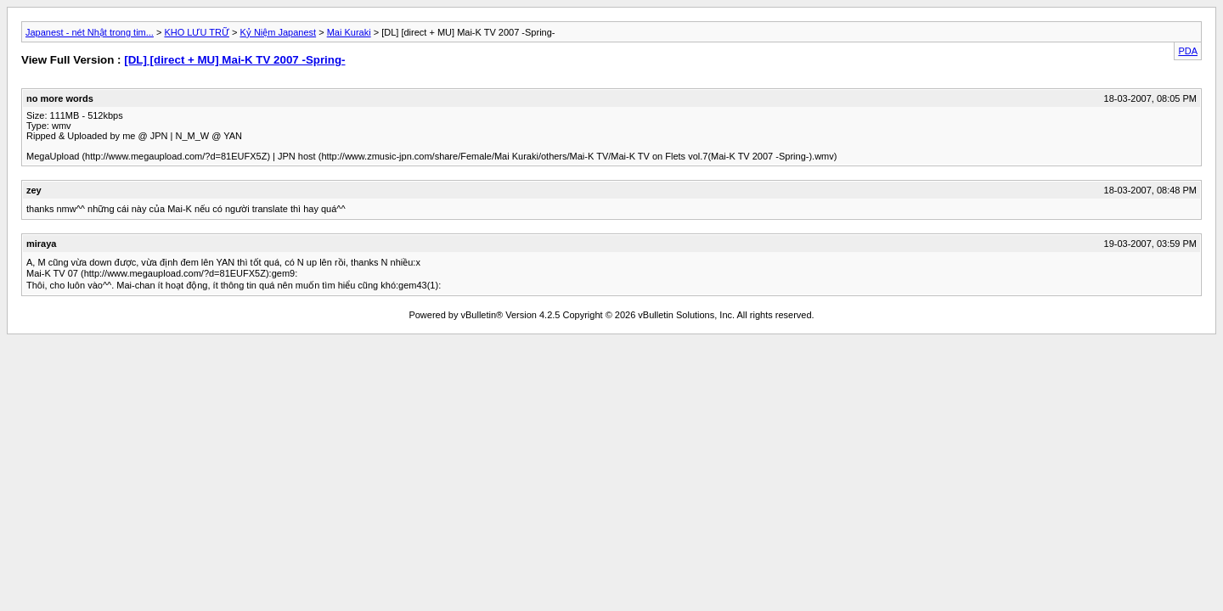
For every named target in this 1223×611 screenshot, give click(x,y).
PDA (1188, 51)
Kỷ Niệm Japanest (278, 32)
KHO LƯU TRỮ (196, 32)
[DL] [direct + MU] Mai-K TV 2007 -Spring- (234, 59)
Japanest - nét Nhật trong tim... (89, 32)
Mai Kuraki (349, 32)
